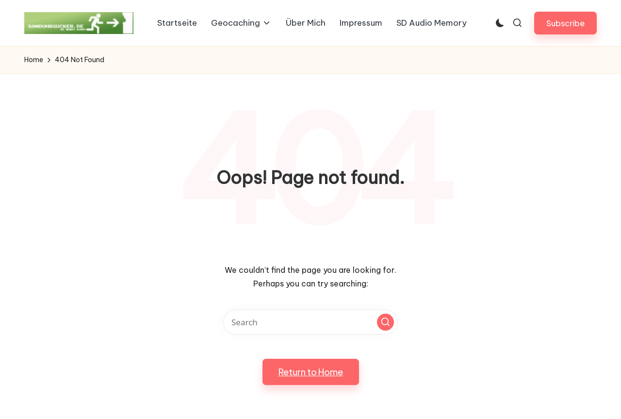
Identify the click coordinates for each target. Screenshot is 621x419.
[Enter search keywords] (310, 322)
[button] (565, 23)
